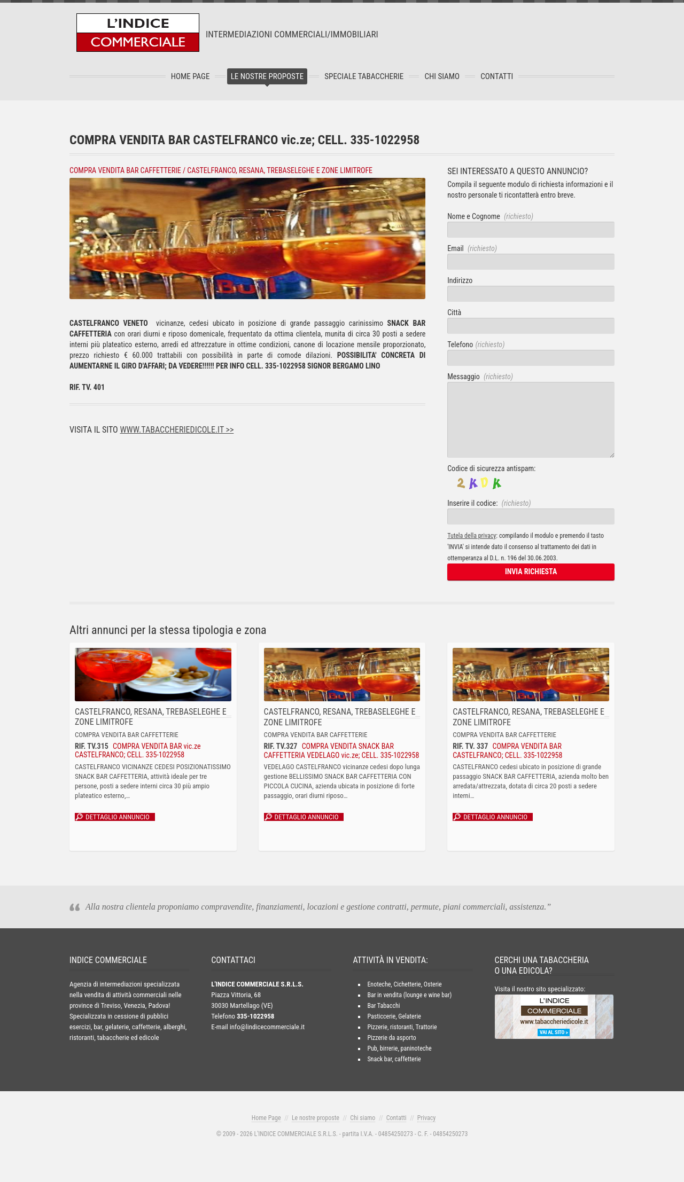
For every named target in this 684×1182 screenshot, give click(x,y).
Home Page (190, 76)
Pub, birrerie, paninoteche (399, 1048)
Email (472, 248)
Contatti (496, 76)
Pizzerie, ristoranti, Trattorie (402, 1027)
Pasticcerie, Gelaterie (394, 1016)
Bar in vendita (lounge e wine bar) (409, 995)
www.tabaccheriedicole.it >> (177, 430)
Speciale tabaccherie (363, 76)
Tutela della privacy (471, 535)
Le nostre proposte (267, 76)
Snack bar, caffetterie (394, 1059)
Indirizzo (459, 280)
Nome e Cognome (490, 216)
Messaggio (480, 376)
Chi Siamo (442, 76)
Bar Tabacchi (383, 1005)
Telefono (475, 344)
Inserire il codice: (489, 503)
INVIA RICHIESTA (531, 571)
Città (454, 312)
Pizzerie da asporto (391, 1038)
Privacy (426, 1118)
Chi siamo (362, 1118)
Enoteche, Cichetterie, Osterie (404, 984)
